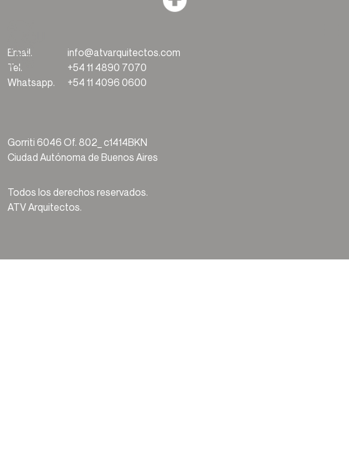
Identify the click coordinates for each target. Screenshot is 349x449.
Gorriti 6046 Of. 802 (52, 142)
